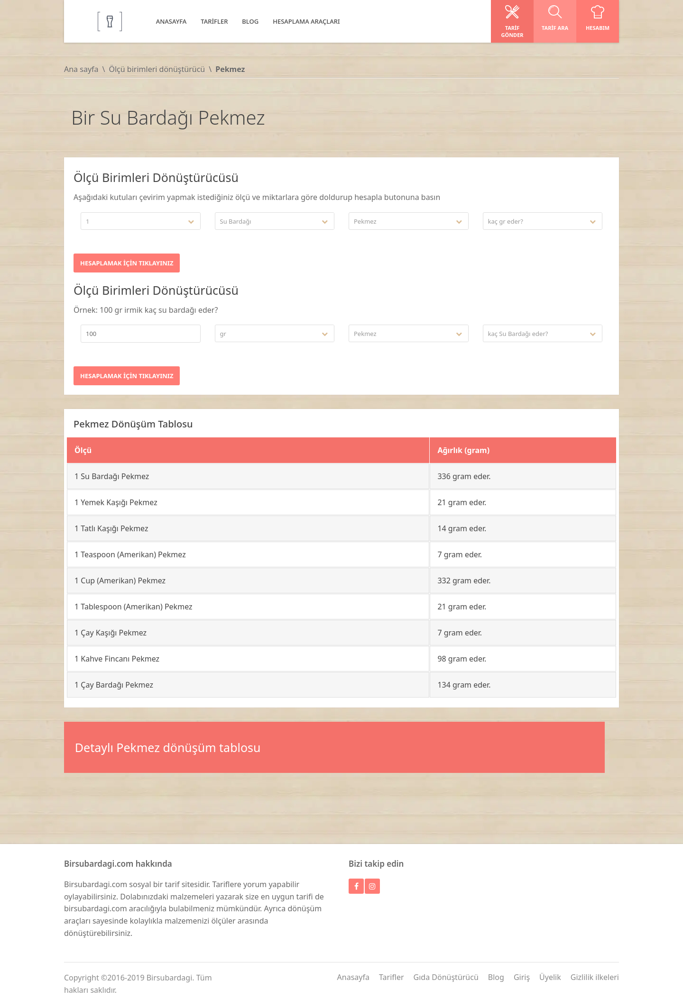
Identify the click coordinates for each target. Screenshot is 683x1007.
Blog (496, 977)
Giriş (522, 977)
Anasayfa (353, 977)
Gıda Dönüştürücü (446, 977)
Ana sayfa (81, 69)
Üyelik (550, 977)
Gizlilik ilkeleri (595, 977)
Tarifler (391, 977)
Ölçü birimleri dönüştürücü (157, 69)
